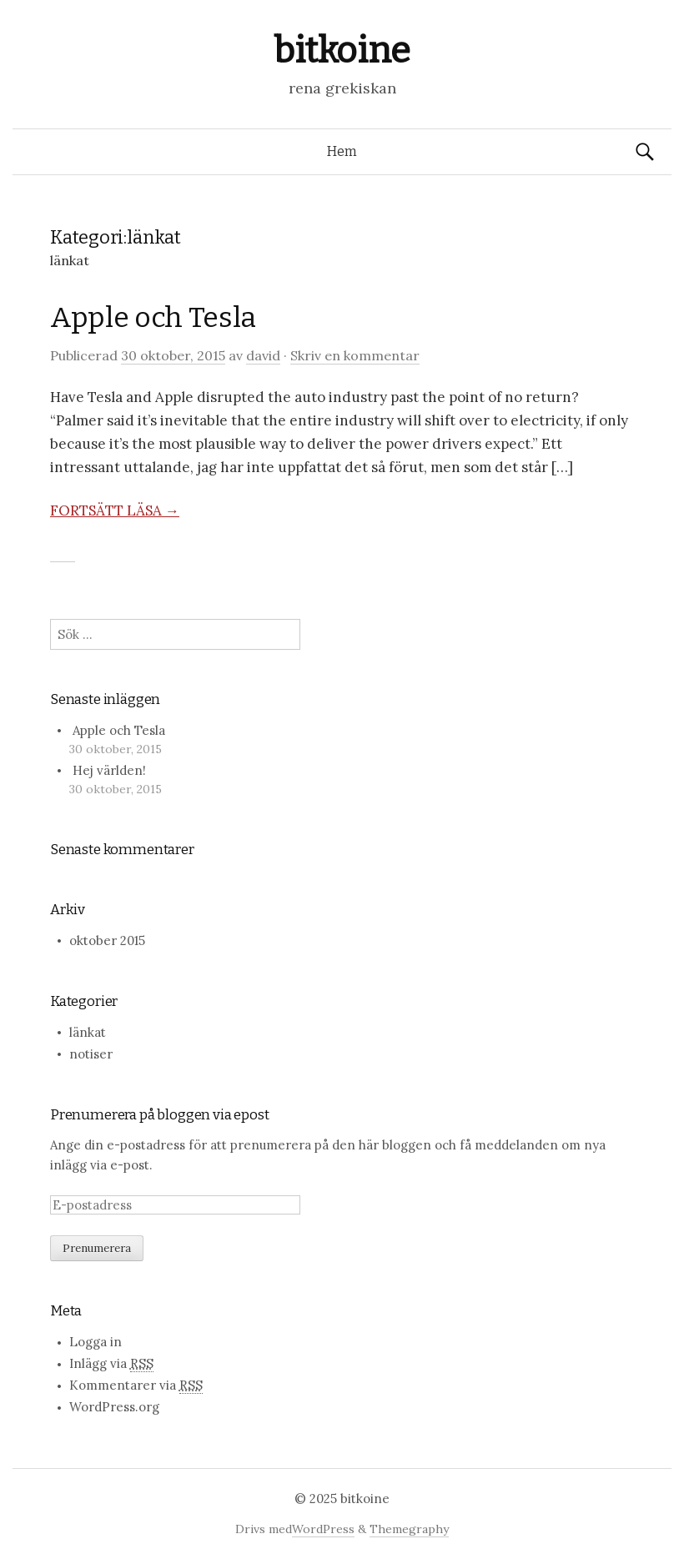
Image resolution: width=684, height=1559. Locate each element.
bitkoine (342, 50)
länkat (87, 1032)
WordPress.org (114, 1407)
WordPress (323, 1528)
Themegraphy (409, 1528)
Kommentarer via (136, 1385)
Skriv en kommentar (355, 355)
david (263, 355)
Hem (342, 151)
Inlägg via (111, 1363)
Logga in (95, 1342)
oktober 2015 (107, 940)
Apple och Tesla (153, 317)
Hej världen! (109, 770)
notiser (91, 1054)
